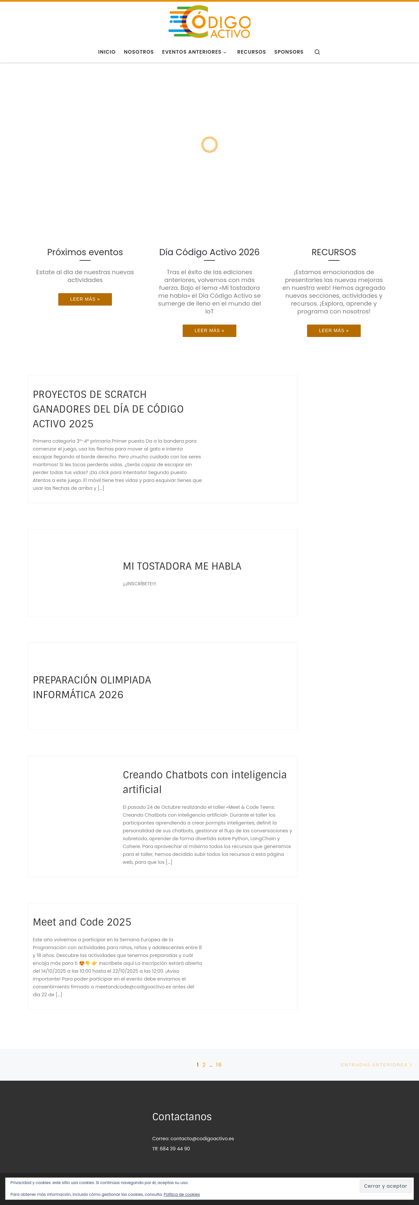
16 (219, 1064)
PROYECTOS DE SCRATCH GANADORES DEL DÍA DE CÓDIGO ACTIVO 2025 (108, 409)
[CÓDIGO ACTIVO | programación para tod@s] (209, 20)
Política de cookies (182, 1194)
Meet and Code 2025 (82, 922)
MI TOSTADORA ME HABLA (182, 566)
